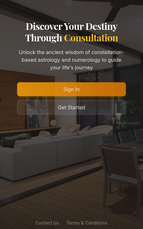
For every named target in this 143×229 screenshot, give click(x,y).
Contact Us (47, 223)
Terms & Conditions (87, 223)
